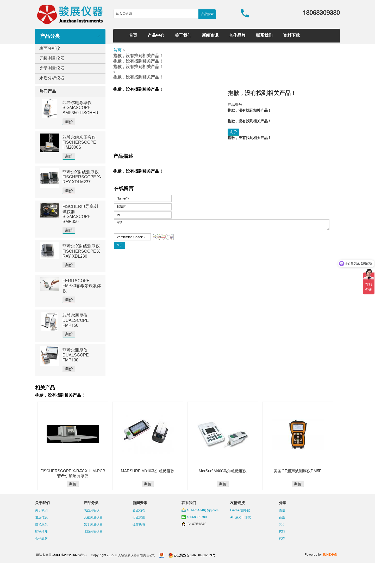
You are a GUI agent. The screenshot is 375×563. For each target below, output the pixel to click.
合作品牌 (237, 35)
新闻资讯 (210, 35)
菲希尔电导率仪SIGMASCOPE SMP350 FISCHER (80, 107)
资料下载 (291, 35)
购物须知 (41, 531)
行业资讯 (139, 517)
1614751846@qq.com (202, 510)
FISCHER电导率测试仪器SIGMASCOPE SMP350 (80, 214)
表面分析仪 (49, 48)
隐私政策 (41, 524)
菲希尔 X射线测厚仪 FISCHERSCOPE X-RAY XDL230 (82, 251)
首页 (133, 35)
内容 (221, 224)
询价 (69, 121)
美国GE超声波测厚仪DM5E (298, 471)
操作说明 (139, 524)
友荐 (282, 538)
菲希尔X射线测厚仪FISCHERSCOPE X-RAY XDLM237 (82, 176)
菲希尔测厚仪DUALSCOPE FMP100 (76, 355)
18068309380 (197, 517)
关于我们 (183, 35)
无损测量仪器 (51, 58)
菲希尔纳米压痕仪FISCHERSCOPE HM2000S (79, 142)
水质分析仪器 (51, 78)
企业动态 (139, 510)
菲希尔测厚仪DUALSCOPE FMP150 (76, 320)
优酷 (282, 531)
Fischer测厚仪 (240, 510)
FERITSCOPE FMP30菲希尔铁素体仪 (82, 285)
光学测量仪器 (51, 68)
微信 (282, 510)
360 (281, 524)
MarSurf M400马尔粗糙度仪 (223, 471)
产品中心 (156, 35)
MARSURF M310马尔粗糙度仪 (147, 471)
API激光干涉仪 (240, 517)
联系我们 (264, 35)
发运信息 (41, 517)
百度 (282, 517)
